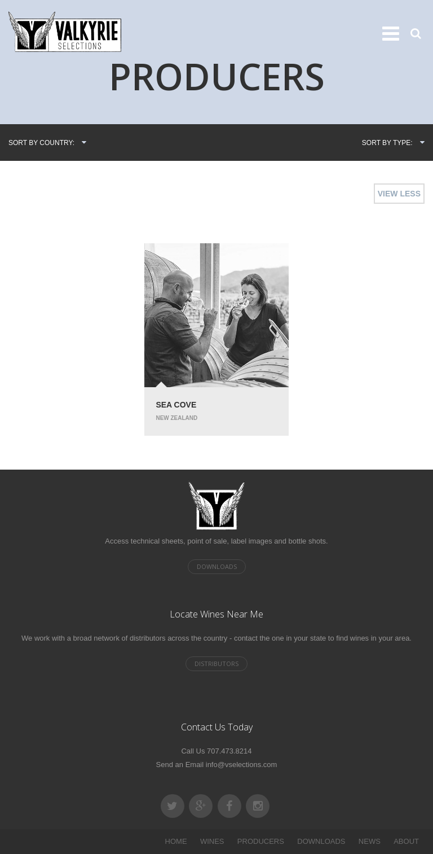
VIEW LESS (399, 193)
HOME (176, 841)
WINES (212, 841)
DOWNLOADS (321, 841)
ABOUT (406, 841)
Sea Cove (176, 404)
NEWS (370, 841)
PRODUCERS (260, 841)
